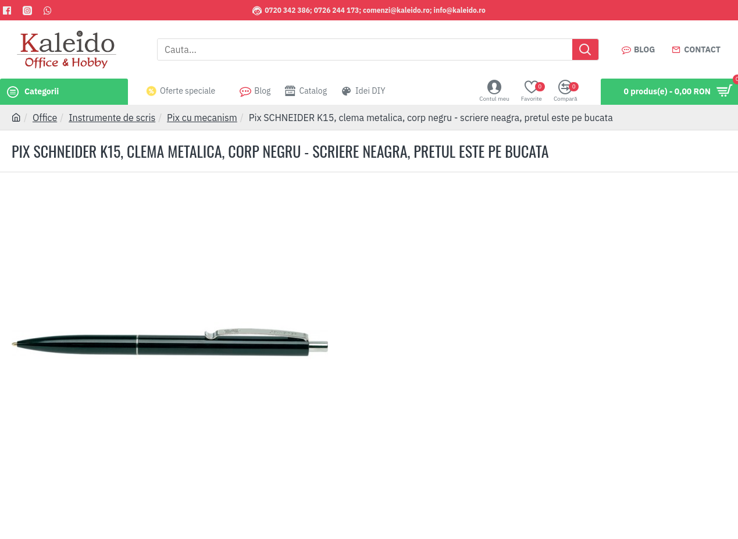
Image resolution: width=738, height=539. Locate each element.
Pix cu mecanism (202, 117)
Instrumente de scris (112, 117)
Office (45, 117)
